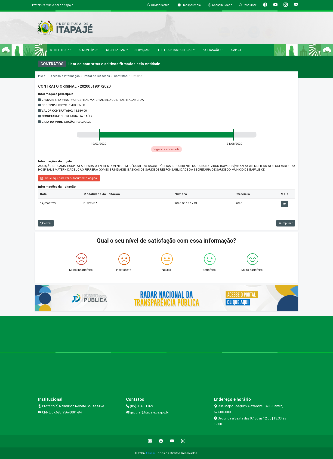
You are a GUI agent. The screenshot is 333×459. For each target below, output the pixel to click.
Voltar (45, 223)
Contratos (120, 76)
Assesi (150, 453)
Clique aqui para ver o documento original (69, 178)
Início (42, 76)
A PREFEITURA (61, 50)
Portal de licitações (97, 76)
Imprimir (286, 223)
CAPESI (236, 50)
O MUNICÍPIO (89, 50)
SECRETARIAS (117, 50)
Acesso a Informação (65, 76)
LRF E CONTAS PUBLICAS (176, 50)
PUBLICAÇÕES (213, 50)
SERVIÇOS (143, 50)
